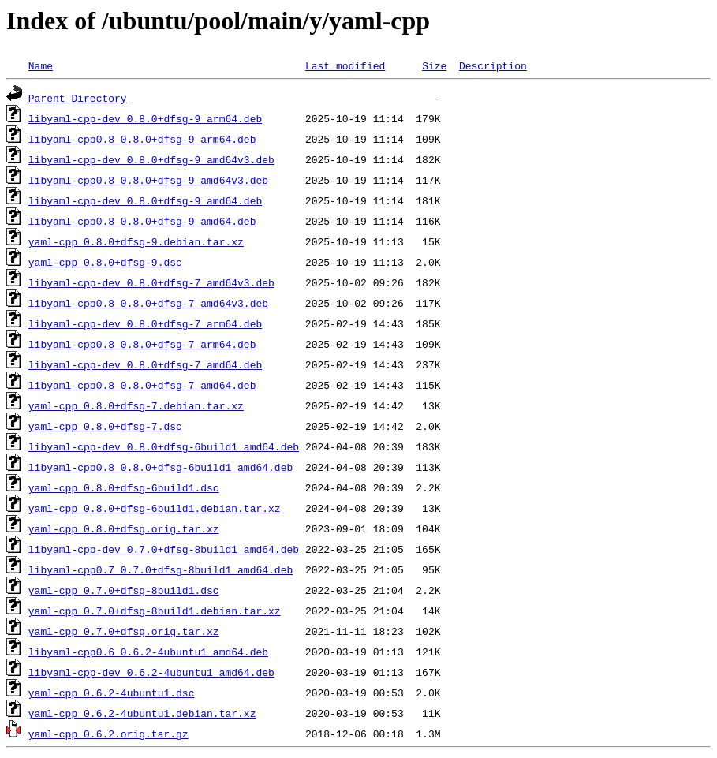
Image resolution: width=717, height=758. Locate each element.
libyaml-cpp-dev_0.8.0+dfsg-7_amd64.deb (145, 364)
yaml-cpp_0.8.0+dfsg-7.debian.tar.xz (136, 405)
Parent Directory (77, 98)
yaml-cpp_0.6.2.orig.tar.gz (108, 733)
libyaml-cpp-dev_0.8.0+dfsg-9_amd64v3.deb (151, 159)
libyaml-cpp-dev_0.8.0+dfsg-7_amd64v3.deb (151, 282)
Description (493, 65)
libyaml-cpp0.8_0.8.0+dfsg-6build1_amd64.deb (160, 467)
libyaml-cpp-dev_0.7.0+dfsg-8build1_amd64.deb (163, 549)
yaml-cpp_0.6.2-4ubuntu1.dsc (111, 692)
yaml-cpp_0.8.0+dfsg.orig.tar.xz (123, 528)
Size (434, 65)
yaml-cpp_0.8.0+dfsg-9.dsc (105, 262)
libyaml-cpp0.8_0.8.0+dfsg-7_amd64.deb (142, 385)
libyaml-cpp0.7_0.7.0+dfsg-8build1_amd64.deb (160, 569)
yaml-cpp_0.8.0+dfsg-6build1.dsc (123, 487)
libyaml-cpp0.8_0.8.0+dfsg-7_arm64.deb (142, 344)
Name (40, 65)
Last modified (345, 65)
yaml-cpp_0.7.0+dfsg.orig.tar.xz (123, 631)
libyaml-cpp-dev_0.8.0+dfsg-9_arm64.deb (145, 118)
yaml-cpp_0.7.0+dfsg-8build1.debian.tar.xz (154, 610)
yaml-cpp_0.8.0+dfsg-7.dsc (105, 426)
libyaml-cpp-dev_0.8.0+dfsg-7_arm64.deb (145, 323)
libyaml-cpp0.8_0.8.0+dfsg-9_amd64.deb (142, 221)
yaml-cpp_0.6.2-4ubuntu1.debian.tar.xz (142, 713)
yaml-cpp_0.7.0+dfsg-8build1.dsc (123, 590)
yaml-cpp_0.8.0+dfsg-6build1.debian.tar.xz (154, 508)
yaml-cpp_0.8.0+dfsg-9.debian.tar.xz (136, 241)
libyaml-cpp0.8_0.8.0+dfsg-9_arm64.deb (142, 139)
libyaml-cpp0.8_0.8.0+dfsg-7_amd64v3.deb (148, 303)
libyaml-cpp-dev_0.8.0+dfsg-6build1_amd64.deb (163, 446)
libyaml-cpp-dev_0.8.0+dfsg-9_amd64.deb (145, 200)
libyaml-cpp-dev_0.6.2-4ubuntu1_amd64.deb (151, 672)
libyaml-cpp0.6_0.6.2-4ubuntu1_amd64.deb (148, 651)
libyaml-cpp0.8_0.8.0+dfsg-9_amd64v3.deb (148, 180)
